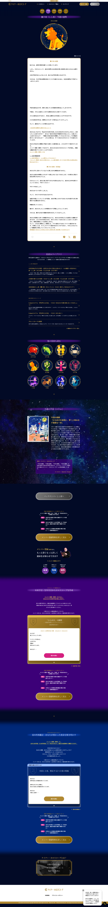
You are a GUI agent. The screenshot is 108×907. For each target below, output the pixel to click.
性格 (54, 572)
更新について (76, 55)
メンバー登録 (84, 4)
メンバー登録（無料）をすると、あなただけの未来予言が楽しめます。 (54, 599)
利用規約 (47, 898)
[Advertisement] (54, 94)
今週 (48, 11)
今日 (42, 11)
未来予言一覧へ (77, 667)
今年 (59, 11)
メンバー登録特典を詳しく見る (54, 538)
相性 (63, 572)
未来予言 (98, 0)
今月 (54, 11)
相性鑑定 (9, 0)
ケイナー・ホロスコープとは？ (63, 471)
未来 (45, 572)
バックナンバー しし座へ (54, 496)
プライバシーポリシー (57, 898)
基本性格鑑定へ (77, 812)
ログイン (95, 4)
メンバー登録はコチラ (54, 562)
